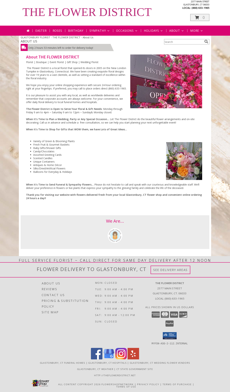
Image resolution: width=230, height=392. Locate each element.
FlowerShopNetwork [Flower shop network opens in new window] (118, 384)
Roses (57, 31)
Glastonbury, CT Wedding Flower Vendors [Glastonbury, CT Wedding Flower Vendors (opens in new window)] (160, 362)
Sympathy (99, 31)
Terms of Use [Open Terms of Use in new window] (126, 386)
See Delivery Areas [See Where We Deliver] (170, 270)
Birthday (76, 31)
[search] (206, 42)
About (176, 31)
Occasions (127, 31)
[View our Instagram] (121, 358)
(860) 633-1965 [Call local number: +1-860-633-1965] (200, 7)
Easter (41, 31)
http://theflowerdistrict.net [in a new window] (115, 375)
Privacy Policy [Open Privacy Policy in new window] (148, 384)
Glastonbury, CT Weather (95, 368)
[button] (199, 17)
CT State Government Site (134, 368)
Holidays (153, 31)
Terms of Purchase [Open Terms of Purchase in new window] (177, 384)
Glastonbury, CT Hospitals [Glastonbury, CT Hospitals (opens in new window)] (107, 362)
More (196, 31)
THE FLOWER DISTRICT (87, 12)
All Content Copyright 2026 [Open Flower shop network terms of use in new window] (79, 384)
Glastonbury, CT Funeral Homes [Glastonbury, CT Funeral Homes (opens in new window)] (62, 362)
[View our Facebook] (96, 358)
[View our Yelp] (133, 358)
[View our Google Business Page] (109, 358)
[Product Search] (183, 41)
